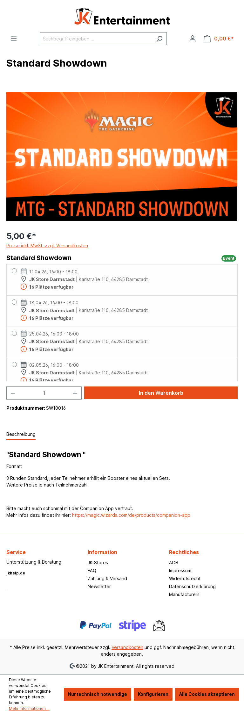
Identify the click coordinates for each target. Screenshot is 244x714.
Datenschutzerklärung (192, 586)
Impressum (180, 570)
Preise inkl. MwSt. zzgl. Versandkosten (47, 245)
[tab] (21, 434)
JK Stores (98, 562)
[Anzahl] (44, 393)
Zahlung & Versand (107, 578)
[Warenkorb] (219, 38)
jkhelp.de (15, 573)
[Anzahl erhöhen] (75, 393)
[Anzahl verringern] (13, 393)
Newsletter (99, 586)
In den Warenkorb (161, 393)
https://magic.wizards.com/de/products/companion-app (131, 515)
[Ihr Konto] (192, 38)
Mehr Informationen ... (29, 708)
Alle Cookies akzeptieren (207, 694)
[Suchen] (159, 38)
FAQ (92, 570)
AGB (173, 562)
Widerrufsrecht (184, 578)
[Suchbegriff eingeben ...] (96, 38)
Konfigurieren (153, 694)
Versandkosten (127, 647)
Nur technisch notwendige (97, 694)
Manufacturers (184, 594)
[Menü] (13, 38)
